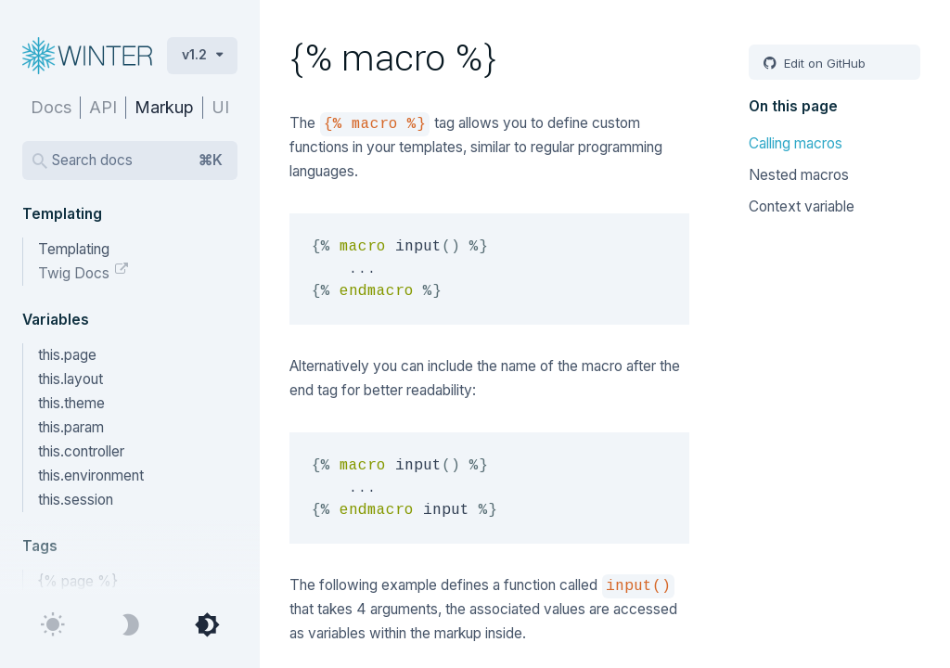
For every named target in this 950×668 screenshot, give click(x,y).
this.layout (70, 379)
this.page (67, 355)
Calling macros (795, 143)
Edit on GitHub (823, 63)
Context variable (801, 206)
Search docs (137, 160)
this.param (71, 427)
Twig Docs (75, 273)
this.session (75, 499)
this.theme (71, 403)
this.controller (81, 451)
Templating (73, 249)
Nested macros (799, 175)
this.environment (91, 475)
